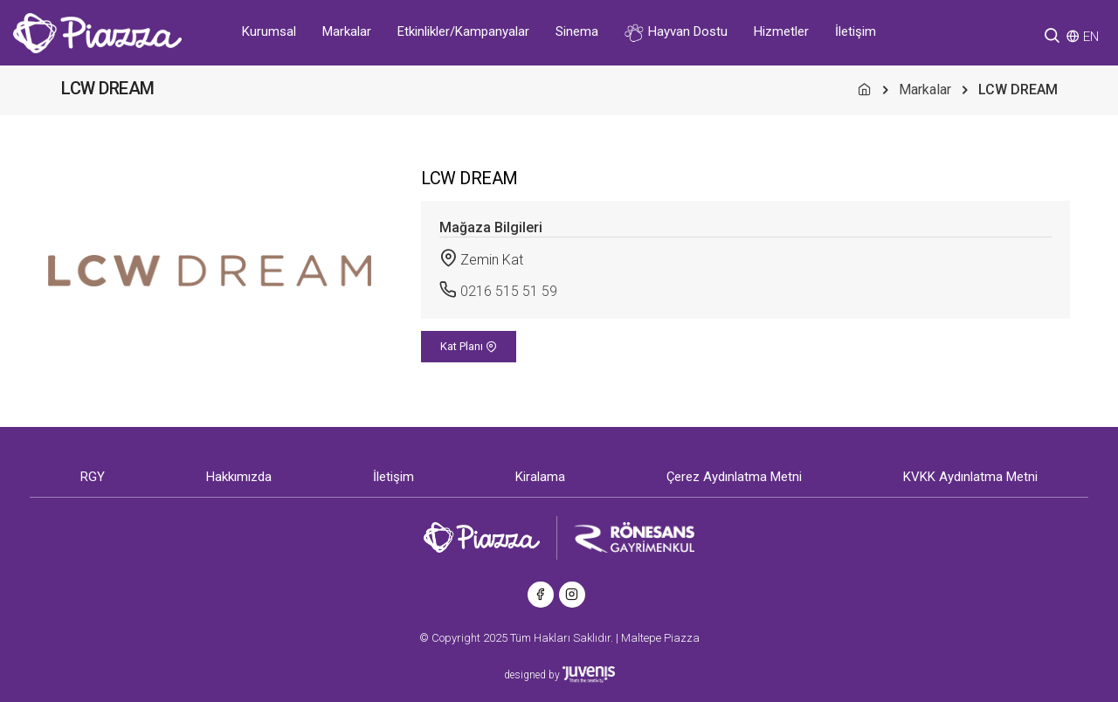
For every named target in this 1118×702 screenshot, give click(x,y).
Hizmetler (781, 31)
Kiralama (540, 477)
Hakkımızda (239, 477)
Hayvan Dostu (676, 33)
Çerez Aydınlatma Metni (734, 477)
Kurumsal (269, 31)
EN (1091, 37)
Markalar (346, 31)
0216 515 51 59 (508, 291)
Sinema (577, 31)
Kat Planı (468, 346)
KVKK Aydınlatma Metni (970, 477)
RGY (92, 477)
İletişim (855, 31)
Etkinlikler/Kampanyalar (463, 31)
